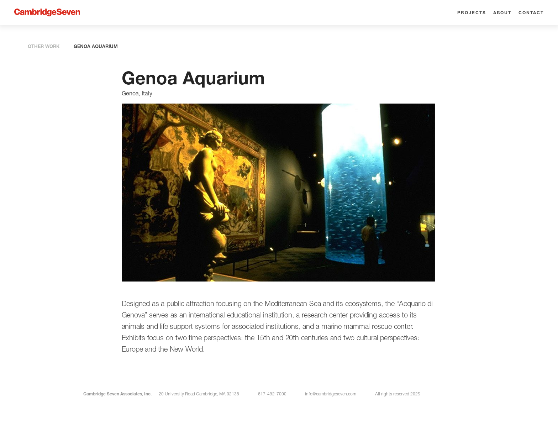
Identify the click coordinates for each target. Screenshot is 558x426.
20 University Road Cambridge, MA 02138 (199, 393)
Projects (471, 12)
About (502, 12)
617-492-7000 (272, 393)
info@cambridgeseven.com (330, 393)
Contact (531, 12)
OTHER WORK (43, 46)
